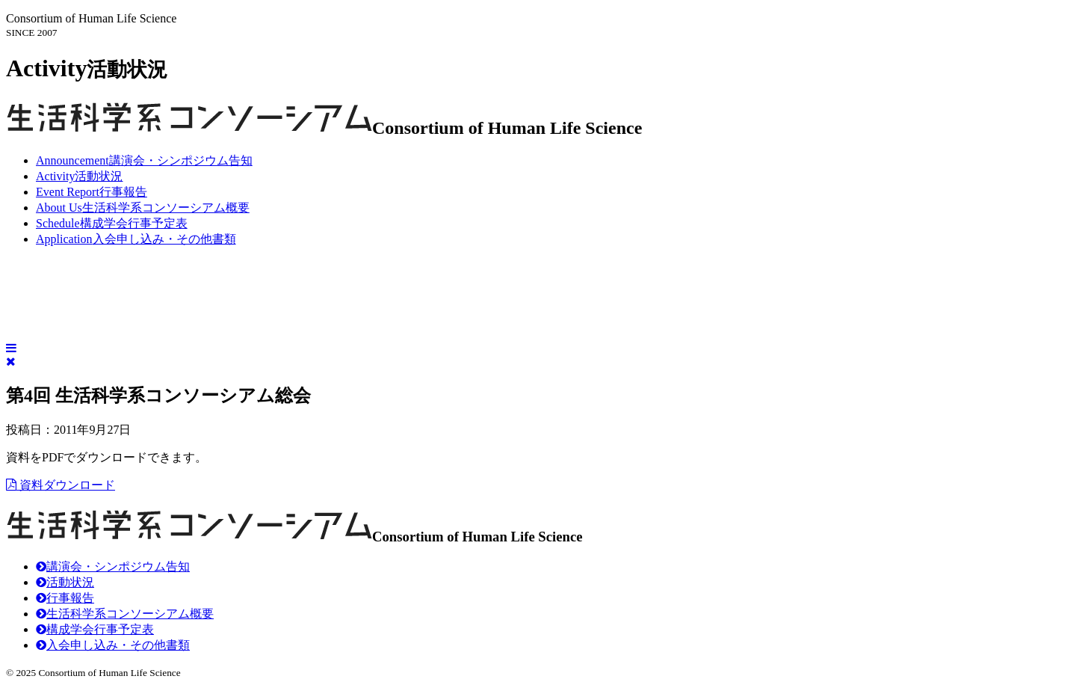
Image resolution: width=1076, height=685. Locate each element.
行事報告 (91, 191)
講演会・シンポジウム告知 (144, 160)
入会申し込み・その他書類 (136, 239)
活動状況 (79, 176)
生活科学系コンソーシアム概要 (143, 207)
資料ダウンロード (60, 485)
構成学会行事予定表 (112, 223)
